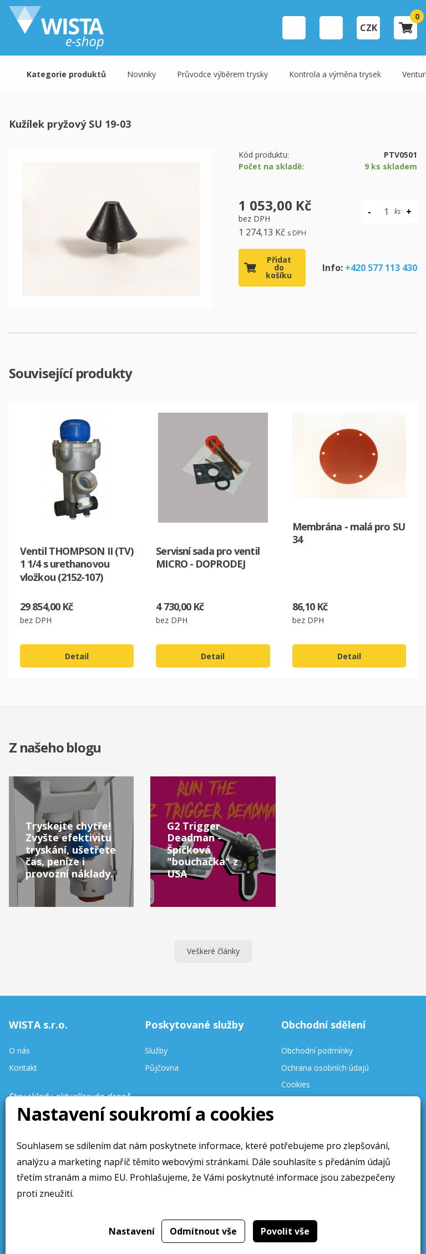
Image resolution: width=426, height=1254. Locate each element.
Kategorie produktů (66, 74)
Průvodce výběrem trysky (222, 74)
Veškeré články (213, 951)
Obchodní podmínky (317, 1051)
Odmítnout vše (203, 1231)
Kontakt (23, 1068)
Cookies (295, 1085)
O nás (19, 1051)
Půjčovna (162, 1068)
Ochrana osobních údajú (325, 1068)
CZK (368, 28)
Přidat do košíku (279, 267)
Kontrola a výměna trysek (335, 74)
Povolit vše (285, 1231)
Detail (77, 656)
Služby (156, 1051)
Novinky (141, 74)
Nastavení (132, 1231)
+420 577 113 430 (381, 268)
